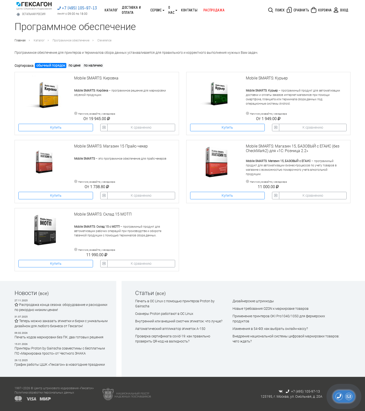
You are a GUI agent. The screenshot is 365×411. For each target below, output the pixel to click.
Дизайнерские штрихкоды (253, 301)
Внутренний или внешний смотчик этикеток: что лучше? (178, 321)
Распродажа (214, 10)
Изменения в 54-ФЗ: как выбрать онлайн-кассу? (270, 329)
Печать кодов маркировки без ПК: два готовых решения (59, 337)
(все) (43, 293)
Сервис (156, 10)
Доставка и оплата (131, 10)
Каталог (111, 10)
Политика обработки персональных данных (44, 392)
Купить (56, 127)
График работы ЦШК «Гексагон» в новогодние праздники (60, 364)
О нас (171, 10)
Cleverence (104, 40)
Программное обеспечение (71, 40)
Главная (20, 40)
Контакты (189, 10)
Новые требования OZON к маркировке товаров (271, 308)
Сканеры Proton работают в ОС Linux (164, 314)
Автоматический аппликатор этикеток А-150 (170, 329)
